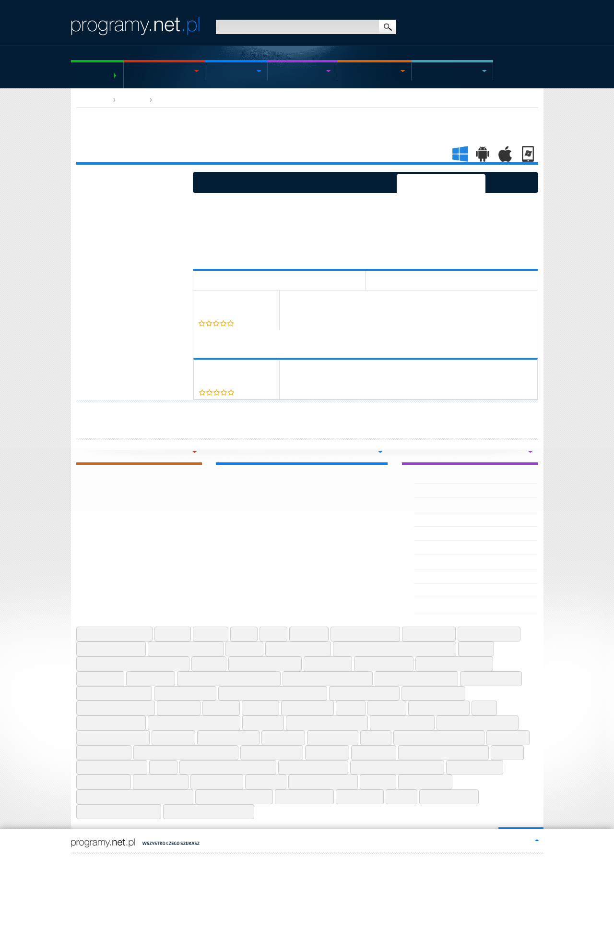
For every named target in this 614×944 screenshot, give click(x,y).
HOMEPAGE (92, 100)
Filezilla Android (383, 663)
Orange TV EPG (437, 590)
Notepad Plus (332, 737)
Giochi (427, 71)
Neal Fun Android (228, 737)
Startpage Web (160, 781)
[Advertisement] (367, 224)
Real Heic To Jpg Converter (443, 752)
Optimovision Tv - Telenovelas (458, 476)
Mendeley (263, 722)
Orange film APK (439, 547)
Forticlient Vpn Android (454, 663)
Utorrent (378, 781)
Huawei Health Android (116, 707)
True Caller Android (323, 781)
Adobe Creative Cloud (114, 633)
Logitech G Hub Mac (111, 722)
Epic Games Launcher (265, 663)
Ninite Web (283, 737)
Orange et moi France (446, 533)
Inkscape (260, 707)
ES (95, 862)
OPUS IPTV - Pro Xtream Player (461, 504)
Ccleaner (244, 648)
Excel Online (328, 663)
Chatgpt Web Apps (298, 648)
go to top (517, 839)
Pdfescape (508, 737)
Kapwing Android (438, 707)
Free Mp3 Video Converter (327, 678)
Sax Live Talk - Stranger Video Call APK (472, 561)
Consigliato (512, 182)
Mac (349, 71)
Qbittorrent (327, 752)
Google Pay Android (364, 693)
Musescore (173, 737)
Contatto (152, 886)
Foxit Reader (150, 678)
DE (125, 862)
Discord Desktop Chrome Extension (133, 663)
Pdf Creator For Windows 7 (439, 737)
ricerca (387, 27)
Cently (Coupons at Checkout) (233, 303)
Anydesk (173, 633)
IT (115, 862)
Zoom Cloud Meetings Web (208, 811)
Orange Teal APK (440, 576)
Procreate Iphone (272, 752)
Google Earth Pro (185, 693)
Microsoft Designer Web (327, 722)
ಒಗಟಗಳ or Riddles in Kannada (459, 519)
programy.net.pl (156, 871)
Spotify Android (474, 767)
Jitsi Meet (387, 707)
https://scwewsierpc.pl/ (260, 862)
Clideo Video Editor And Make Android (394, 648)
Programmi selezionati (441, 182)
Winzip (401, 796)
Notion (375, 737)
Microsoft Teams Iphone (477, 722)
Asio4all (210, 633)
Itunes (350, 707)
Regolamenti (123, 886)
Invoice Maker (307, 707)
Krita (484, 707)
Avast (273, 633)
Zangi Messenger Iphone (119, 811)
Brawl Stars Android (365, 633)
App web (132, 100)
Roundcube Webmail (112, 767)
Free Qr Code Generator (416, 678)
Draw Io (209, 663)
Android (288, 71)
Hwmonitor (178, 707)
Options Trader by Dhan (449, 490)
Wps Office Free (448, 796)
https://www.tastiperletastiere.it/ (330, 862)
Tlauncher (265, 781)
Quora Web (373, 752)
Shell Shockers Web (313, 767)
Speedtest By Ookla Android (397, 767)
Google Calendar (491, 678)
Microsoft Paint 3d (402, 722)
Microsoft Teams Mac (113, 737)
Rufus (163, 767)
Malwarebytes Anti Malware (194, 722)
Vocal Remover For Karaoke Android (135, 796)
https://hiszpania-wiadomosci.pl (192, 862)
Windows (147, 71)
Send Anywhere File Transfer (228, 767)
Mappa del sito (88, 886)
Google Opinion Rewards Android (272, 693)
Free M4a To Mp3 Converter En (228, 678)
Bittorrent (308, 633)
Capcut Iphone (428, 633)
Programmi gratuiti (92, 75)
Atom (243, 633)
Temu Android (217, 781)
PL (74, 862)
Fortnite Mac (100, 678)
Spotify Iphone (104, 781)
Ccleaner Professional (185, 648)
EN (84, 862)
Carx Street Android (111, 648)
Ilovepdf (221, 707)
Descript (476, 648)
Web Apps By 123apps (234, 796)
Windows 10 (360, 796)
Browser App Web (182, 100)
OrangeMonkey (437, 605)
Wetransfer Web (304, 796)
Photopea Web (104, 752)
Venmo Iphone (425, 781)
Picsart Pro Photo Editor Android (186, 752)
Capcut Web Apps (489, 633)
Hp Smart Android (433, 693)
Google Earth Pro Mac (114, 693)
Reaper (507, 752)
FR (105, 862)
